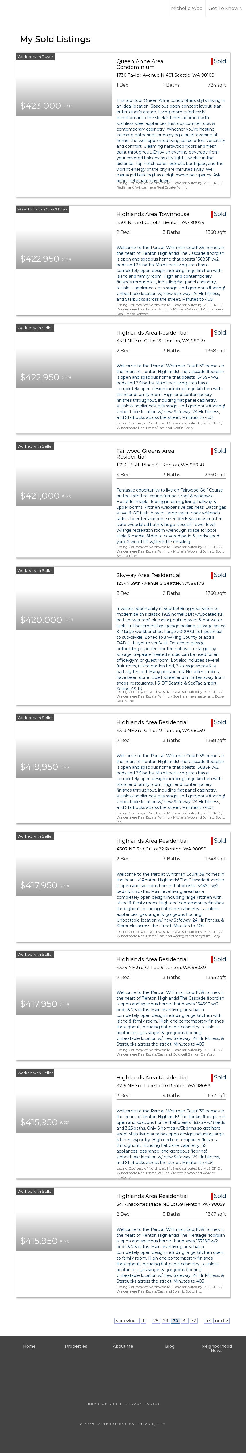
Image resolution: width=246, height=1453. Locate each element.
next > (221, 1320)
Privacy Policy (142, 1403)
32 (193, 1320)
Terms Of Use (102, 1403)
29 (165, 1320)
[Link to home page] (26, 8)
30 (175, 1320)
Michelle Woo (186, 8)
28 (156, 1320)
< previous (127, 1320)
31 (185, 1320)
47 (208, 1320)
